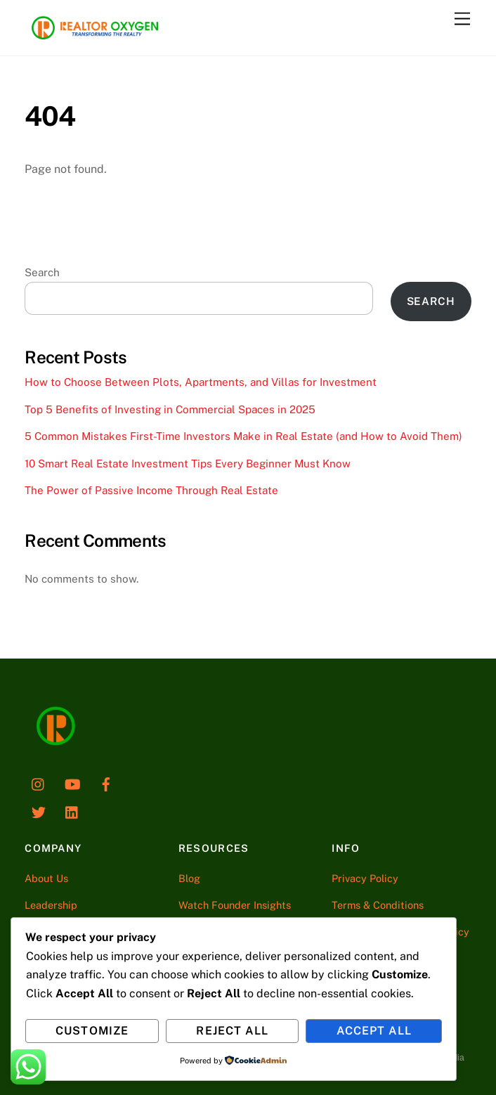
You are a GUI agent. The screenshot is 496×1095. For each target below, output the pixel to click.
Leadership (51, 905)
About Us (46, 878)
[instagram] (39, 783)
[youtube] (72, 783)
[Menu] (462, 19)
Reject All (232, 1030)
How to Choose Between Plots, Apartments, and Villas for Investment (201, 382)
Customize (92, 1030)
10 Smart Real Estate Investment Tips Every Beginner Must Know (188, 463)
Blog (189, 878)
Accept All (374, 1030)
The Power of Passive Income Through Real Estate (151, 490)
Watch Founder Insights (234, 905)
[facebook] (106, 783)
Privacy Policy (365, 878)
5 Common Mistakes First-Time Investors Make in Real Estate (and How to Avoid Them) (243, 436)
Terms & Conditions (378, 905)
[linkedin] (72, 811)
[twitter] (39, 811)
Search (42, 272)
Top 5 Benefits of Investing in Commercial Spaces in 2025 (170, 409)
